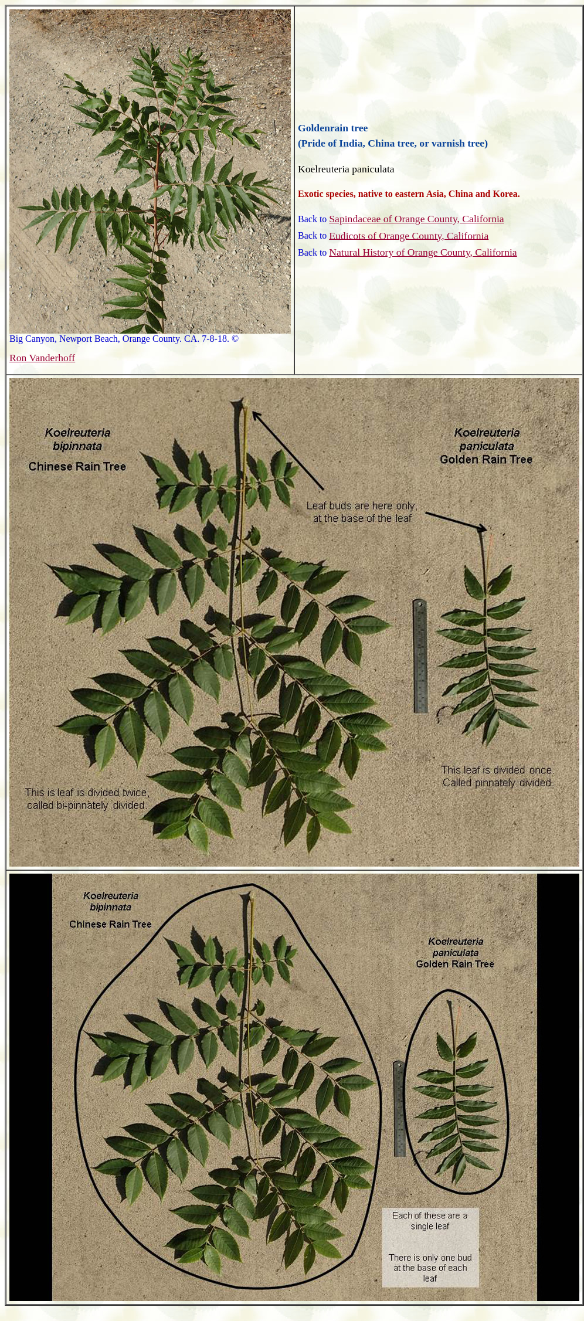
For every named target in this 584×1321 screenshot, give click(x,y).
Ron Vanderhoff (42, 358)
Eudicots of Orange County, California (408, 235)
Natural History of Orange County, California (423, 252)
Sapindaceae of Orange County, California (416, 219)
